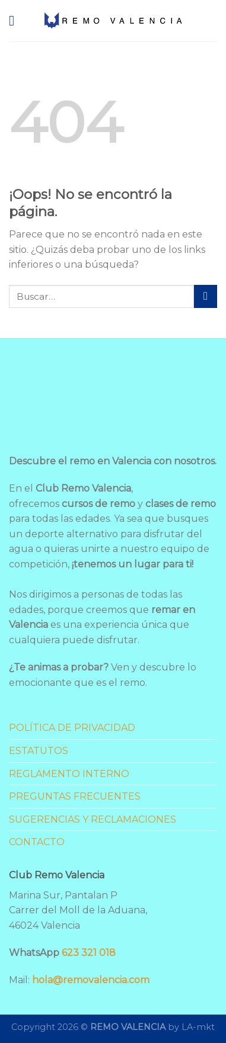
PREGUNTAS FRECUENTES (75, 796)
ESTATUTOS (38, 750)
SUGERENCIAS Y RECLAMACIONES (92, 819)
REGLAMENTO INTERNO (69, 773)
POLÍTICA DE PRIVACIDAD (72, 727)
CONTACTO (37, 842)
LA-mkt (198, 1027)
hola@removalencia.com (90, 980)
